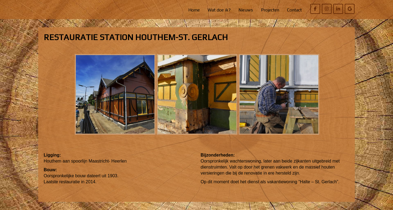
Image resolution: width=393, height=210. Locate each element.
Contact (294, 10)
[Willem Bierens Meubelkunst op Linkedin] (338, 9)
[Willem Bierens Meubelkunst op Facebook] (315, 9)
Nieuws (246, 10)
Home (194, 10)
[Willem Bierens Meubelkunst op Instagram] (327, 9)
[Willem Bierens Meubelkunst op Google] (350, 9)
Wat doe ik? (219, 10)
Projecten (270, 10)
